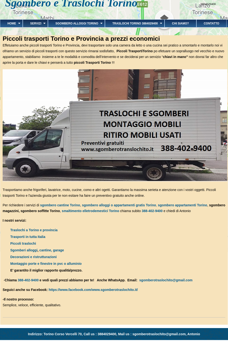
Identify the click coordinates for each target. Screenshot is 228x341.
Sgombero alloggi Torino (75, 23)
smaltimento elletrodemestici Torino (90, 211)
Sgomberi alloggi (24, 250)
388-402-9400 (152, 211)
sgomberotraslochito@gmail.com (166, 280)
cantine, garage (51, 250)
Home (10, 23)
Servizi (34, 23)
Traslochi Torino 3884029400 (133, 23)
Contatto (211, 23)
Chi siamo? (180, 23)
